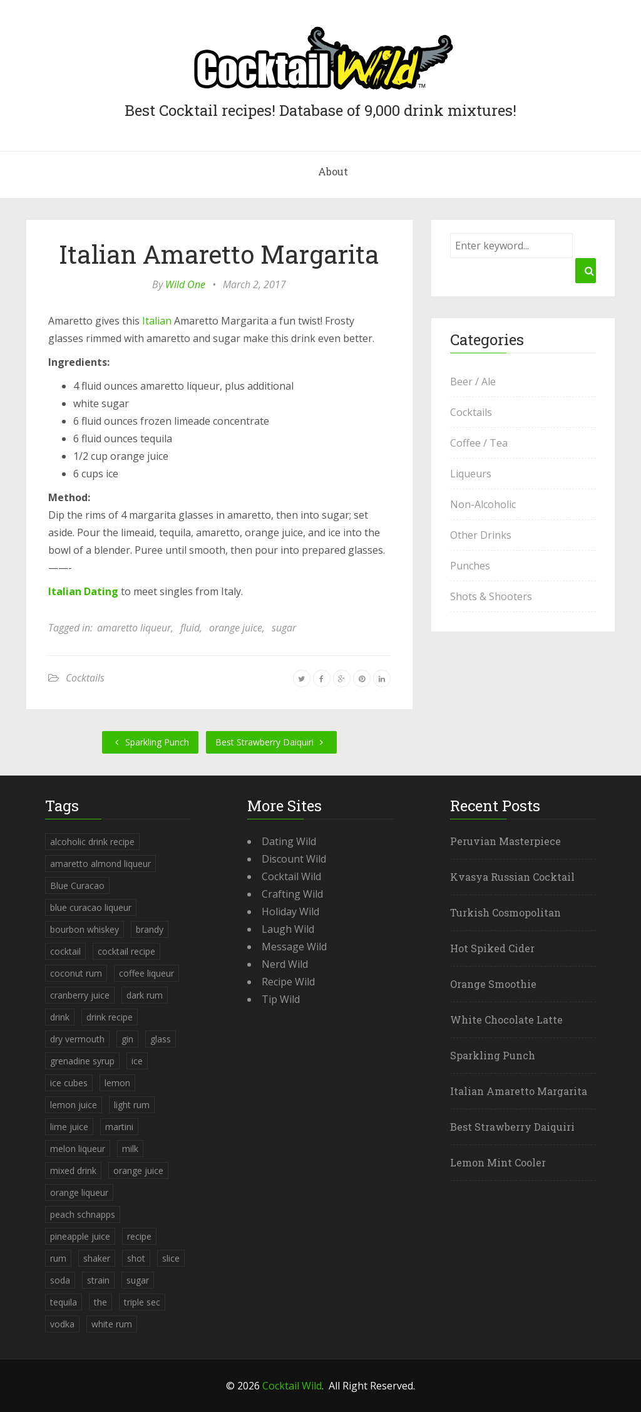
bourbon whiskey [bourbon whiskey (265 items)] (84, 929)
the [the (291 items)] (100, 1302)
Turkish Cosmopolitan (505, 912)
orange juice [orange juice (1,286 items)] (138, 1170)
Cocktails (85, 678)
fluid (190, 628)
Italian (157, 321)
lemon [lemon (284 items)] (117, 1083)
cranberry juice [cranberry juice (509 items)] (80, 995)
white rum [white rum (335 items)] (111, 1324)
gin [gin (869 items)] (127, 1039)
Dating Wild (289, 841)
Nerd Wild (285, 964)
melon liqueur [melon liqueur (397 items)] (77, 1149)
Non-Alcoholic (483, 504)
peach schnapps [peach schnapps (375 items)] (82, 1214)
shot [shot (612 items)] (136, 1258)
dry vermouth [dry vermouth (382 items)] (77, 1039)
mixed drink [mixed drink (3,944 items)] (73, 1170)
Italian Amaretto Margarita (219, 254)
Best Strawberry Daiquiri (271, 742)
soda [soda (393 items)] (60, 1280)
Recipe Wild (288, 982)
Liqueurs (470, 473)
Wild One (185, 284)
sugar (284, 628)
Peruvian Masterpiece (505, 841)
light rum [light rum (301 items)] (132, 1105)
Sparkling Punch (150, 742)
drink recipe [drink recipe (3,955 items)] (109, 1017)
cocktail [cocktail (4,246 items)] (65, 951)
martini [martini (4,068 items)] (119, 1127)
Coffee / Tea (479, 443)
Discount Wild (294, 859)
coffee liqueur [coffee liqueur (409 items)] (146, 973)
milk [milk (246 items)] (130, 1149)
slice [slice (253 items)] (171, 1258)
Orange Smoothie (493, 983)
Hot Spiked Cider (492, 948)
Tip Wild (281, 999)
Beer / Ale (473, 381)
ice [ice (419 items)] (137, 1061)
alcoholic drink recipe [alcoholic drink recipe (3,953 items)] (92, 842)
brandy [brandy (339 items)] (149, 929)
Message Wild (294, 946)
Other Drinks (480, 535)
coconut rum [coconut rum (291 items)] (76, 973)
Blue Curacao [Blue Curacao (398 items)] (77, 885)
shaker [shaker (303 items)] (96, 1258)
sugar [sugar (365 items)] (137, 1280)
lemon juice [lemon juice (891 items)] (73, 1105)
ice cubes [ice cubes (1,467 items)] (69, 1083)
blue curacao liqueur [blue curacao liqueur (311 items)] (90, 907)
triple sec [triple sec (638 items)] (142, 1302)
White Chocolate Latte (506, 1019)
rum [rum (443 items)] (58, 1258)
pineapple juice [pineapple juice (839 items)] (80, 1236)
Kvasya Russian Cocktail (512, 876)
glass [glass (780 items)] (160, 1039)
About (333, 171)
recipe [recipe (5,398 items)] (139, 1236)
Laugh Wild (288, 929)
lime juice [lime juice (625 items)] (69, 1127)
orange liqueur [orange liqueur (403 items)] (79, 1192)
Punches (470, 566)
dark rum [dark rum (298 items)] (144, 995)
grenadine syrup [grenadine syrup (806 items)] (82, 1061)
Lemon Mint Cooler (498, 1162)
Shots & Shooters (491, 596)
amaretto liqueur (134, 628)
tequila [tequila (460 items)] (63, 1302)
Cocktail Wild (291, 876)
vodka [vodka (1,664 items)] (62, 1324)
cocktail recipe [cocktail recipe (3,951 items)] (126, 951)
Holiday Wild (290, 911)
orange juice (235, 628)
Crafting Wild (292, 894)
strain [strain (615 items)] (98, 1280)
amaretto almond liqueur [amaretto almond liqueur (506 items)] (100, 864)
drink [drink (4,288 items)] (59, 1017)
